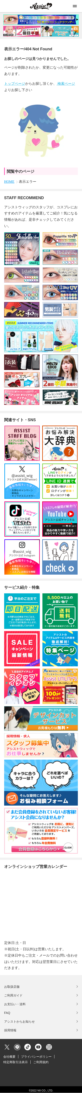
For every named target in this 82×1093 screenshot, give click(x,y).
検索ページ (66, 83)
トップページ (14, 83)
